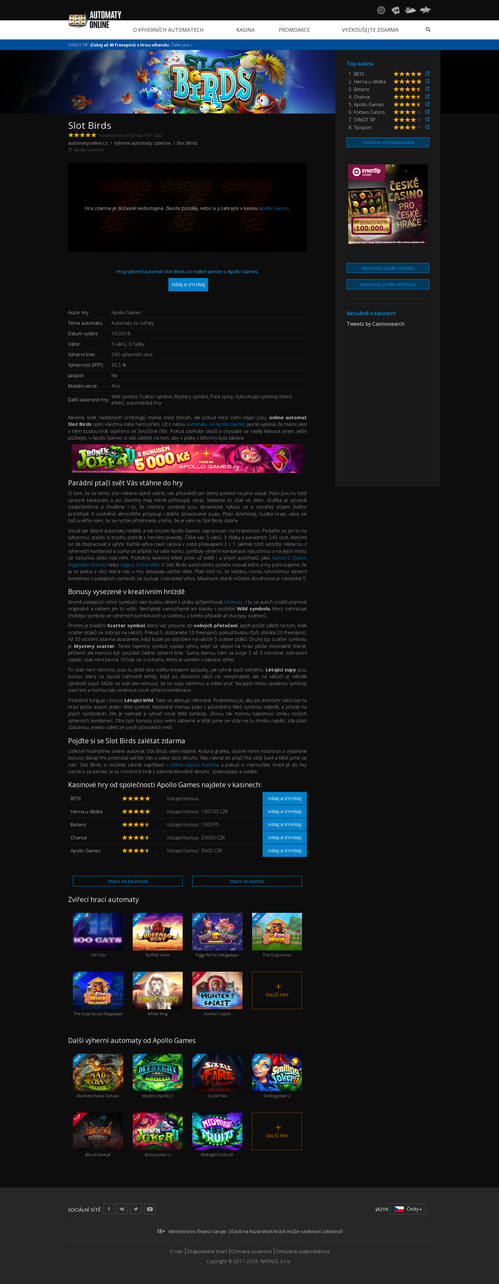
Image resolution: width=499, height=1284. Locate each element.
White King (158, 994)
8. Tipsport (360, 127)
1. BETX (356, 74)
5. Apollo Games (366, 104)
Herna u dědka (86, 811)
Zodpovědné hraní (207, 1251)
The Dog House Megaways (98, 994)
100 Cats (98, 935)
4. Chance (359, 97)
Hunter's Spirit (217, 994)
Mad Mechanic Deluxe (98, 1076)
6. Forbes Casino (366, 112)
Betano (78, 824)
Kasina (245, 29)
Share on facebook (128, 881)
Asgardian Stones (87, 564)
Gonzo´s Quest (289, 557)
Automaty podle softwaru (388, 284)
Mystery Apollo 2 (158, 1076)
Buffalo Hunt (158, 935)
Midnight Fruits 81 (217, 1135)
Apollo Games (89, 149)
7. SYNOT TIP (362, 119)
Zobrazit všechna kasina (388, 142)
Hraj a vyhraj (284, 798)
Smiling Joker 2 (277, 1076)
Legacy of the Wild (139, 564)
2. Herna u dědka (367, 81)
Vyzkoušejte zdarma (370, 29)
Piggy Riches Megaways (217, 935)
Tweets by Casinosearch (375, 323)
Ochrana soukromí (251, 1251)
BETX (76, 798)
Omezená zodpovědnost (302, 1251)
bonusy (235, 602)
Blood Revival (98, 1135)
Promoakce (294, 29)
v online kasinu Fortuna (191, 764)
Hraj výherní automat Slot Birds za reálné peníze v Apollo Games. (187, 279)
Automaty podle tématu (388, 268)
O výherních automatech (168, 29)
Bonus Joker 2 (158, 1135)
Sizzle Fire (217, 1076)
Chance (79, 837)
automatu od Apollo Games (216, 424)
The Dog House (277, 935)
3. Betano (358, 89)
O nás (176, 1251)
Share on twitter (247, 881)
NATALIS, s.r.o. (276, 1261)
